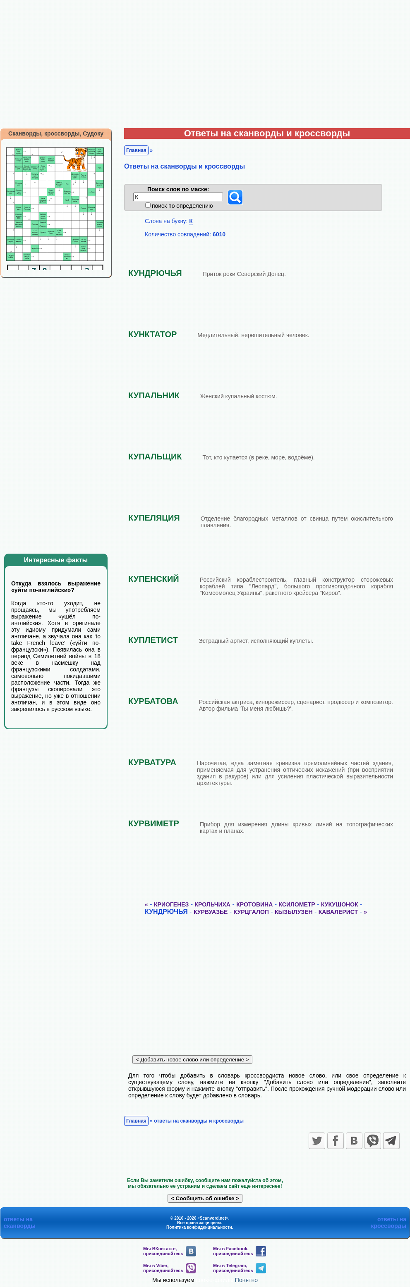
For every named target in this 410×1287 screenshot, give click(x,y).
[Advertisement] (205, 62)
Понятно (246, 1280)
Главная (136, 150)
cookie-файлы (214, 1280)
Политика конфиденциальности (199, 1227)
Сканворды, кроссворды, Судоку (55, 133)
